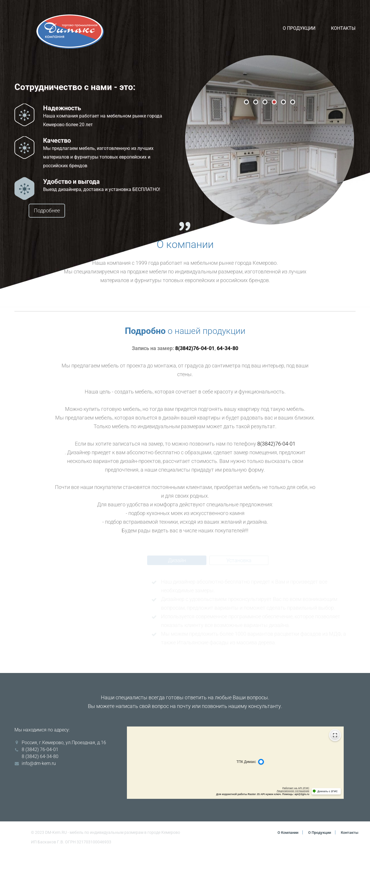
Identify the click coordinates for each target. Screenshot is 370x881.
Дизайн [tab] (177, 588)
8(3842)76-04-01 (194, 376)
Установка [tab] (238, 588)
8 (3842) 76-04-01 (40, 777)
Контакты (343, 28)
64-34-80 (227, 376)
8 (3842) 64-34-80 (40, 784)
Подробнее (57, 210)
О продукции (299, 28)
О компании (282, 860)
